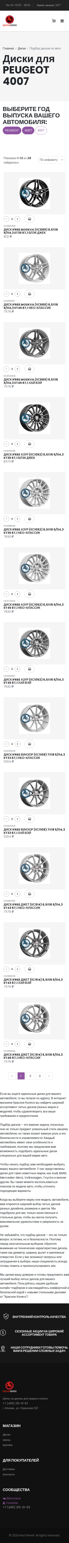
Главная (8, 48)
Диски (22, 48)
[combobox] (51, 160)
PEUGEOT (12, 130)
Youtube (10, 1503)
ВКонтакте (12, 1498)
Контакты (9, 1474)
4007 (28, 130)
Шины (6, 1440)
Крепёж (7, 1445)
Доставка (9, 1469)
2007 (41, 130)
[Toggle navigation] (62, 21)
